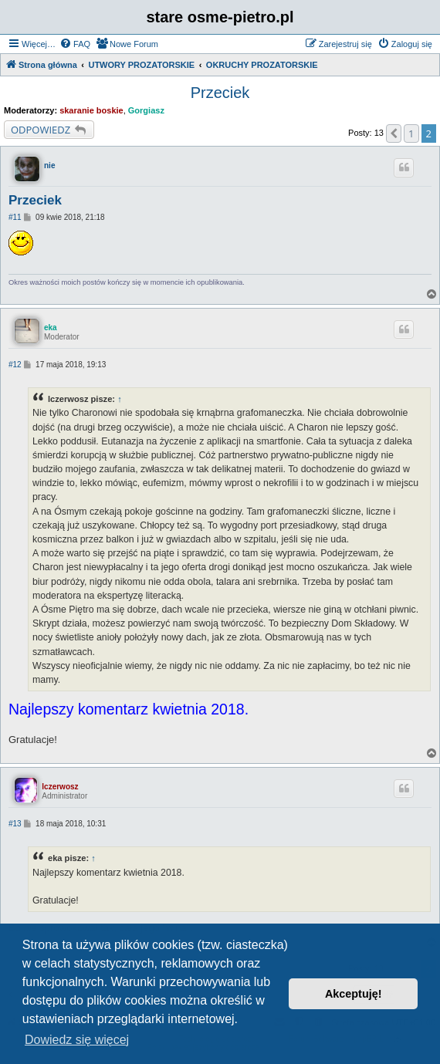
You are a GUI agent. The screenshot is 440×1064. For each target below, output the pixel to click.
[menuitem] (74, 44)
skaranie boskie (91, 110)
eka (50, 327)
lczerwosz (60, 786)
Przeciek (220, 92)
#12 (15, 364)
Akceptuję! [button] (353, 994)
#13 (15, 823)
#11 (15, 217)
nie (49, 165)
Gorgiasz (146, 110)
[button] (393, 133)
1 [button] (411, 133)
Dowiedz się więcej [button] (77, 1039)
